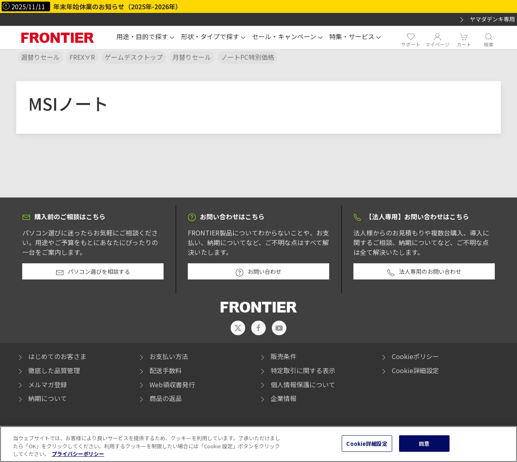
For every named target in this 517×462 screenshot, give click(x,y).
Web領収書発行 (166, 384)
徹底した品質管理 (48, 370)
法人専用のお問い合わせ (424, 272)
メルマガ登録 (41, 384)
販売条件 (277, 356)
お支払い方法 (162, 356)
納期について (41, 398)
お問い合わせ (258, 272)
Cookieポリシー (409, 356)
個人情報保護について (296, 384)
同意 (424, 452)
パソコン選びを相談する (93, 272)
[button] (145, 37)
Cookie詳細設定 (415, 370)
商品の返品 (159, 398)
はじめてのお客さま (51, 356)
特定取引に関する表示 (296, 370)
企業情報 (277, 398)
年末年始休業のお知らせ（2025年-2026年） (117, 6)
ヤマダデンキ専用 (486, 19)
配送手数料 (159, 370)
